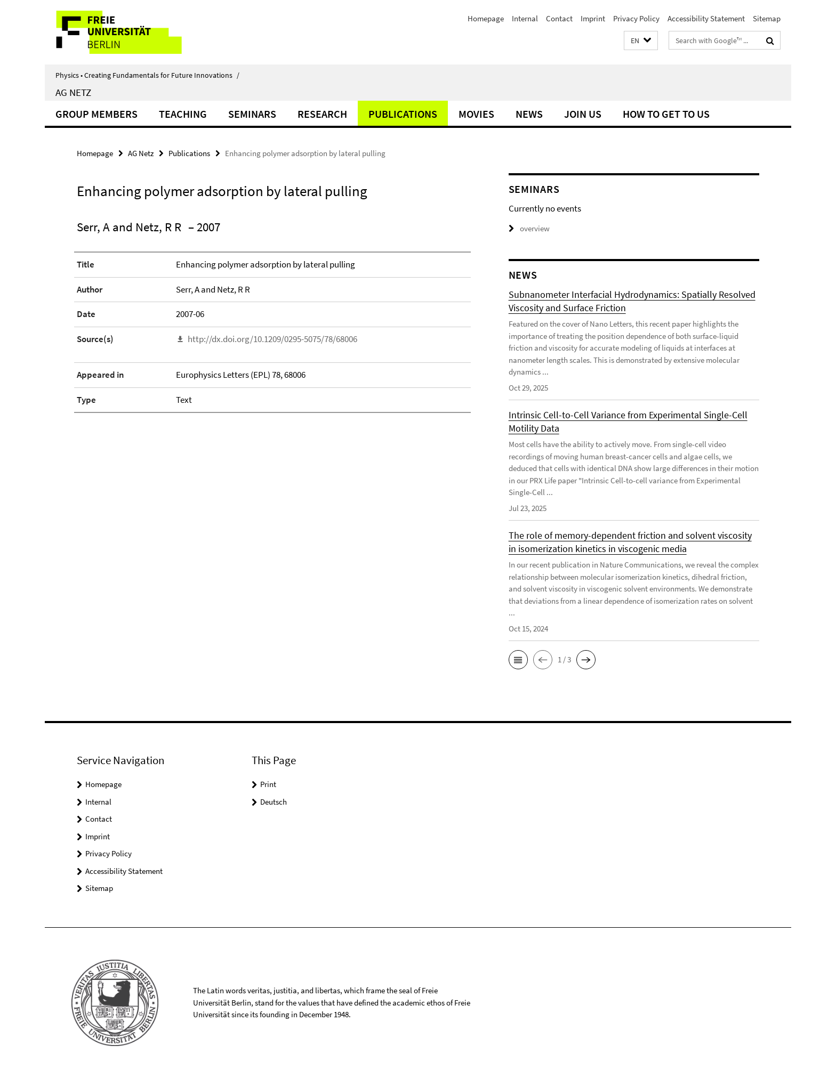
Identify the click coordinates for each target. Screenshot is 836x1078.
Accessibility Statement (706, 18)
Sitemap (767, 18)
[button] (641, 41)
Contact (559, 18)
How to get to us (666, 113)
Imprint (593, 18)
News (529, 113)
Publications (402, 113)
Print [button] (268, 784)
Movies (476, 113)
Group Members (96, 113)
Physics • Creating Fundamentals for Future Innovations (147, 75)
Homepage (486, 18)
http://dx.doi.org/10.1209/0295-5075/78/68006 (272, 339)
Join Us (582, 113)
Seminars (252, 113)
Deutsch (273, 802)
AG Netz (73, 92)
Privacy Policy (636, 18)
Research (322, 113)
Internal (525, 18)
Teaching (183, 113)
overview (529, 228)
